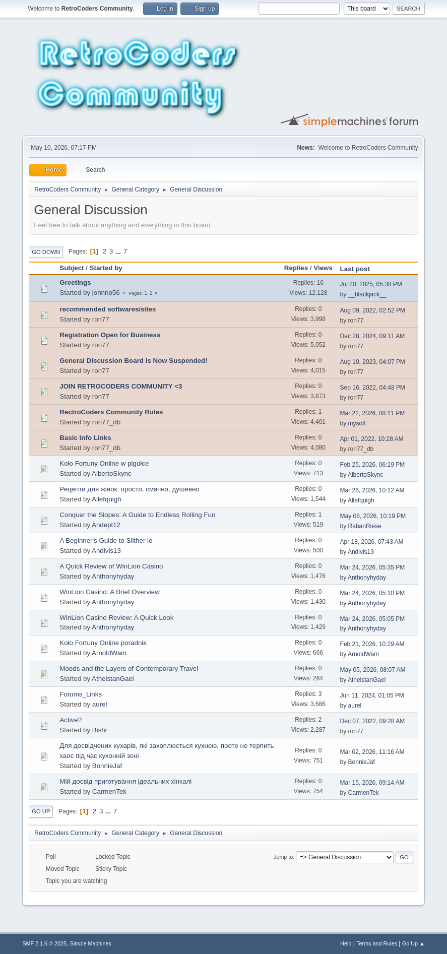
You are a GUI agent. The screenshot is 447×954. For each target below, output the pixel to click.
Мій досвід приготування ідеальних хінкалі (125, 781)
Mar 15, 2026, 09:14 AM (372, 782)
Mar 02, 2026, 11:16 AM (372, 751)
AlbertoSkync (112, 473)
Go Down (46, 252)
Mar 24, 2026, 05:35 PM (372, 567)
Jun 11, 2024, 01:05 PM (372, 695)
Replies (296, 268)
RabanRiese (364, 526)
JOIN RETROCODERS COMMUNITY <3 (120, 386)
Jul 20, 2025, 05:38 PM (371, 284)
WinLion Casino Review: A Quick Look (116, 617)
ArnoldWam (109, 653)
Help (345, 943)
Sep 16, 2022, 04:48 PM (372, 387)
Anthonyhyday (113, 576)
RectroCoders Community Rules (111, 412)
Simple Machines (90, 943)
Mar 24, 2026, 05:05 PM (372, 618)
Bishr (99, 730)
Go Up (41, 811)
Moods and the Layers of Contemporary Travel (128, 668)
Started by (111, 268)
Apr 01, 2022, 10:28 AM (372, 438)
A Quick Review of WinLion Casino (111, 566)
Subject (71, 268)
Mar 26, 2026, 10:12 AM (372, 490)
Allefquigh (106, 499)
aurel (99, 704)
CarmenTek (109, 791)
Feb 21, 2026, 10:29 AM (372, 644)
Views (323, 268)
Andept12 (106, 525)
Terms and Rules (376, 943)
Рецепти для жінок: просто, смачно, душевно (129, 489)
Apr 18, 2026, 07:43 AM (372, 541)
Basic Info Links (85, 437)
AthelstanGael (113, 678)
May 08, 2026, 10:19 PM (373, 516)
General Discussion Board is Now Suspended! (133, 360)
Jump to (283, 857)
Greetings (75, 282)
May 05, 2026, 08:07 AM (373, 669)
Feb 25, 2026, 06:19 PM (372, 464)
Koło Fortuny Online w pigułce (104, 463)
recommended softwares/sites (107, 309)
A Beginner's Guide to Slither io (105, 540)
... (119, 251)
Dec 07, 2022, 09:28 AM (372, 721)
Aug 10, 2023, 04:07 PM (372, 361)
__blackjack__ (367, 294)
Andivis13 (106, 550)
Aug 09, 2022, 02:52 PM (372, 310)
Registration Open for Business (109, 335)
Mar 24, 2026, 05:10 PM (372, 593)
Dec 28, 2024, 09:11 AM (372, 336)
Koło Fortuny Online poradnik (103, 643)
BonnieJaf (107, 766)
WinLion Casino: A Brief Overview (109, 592)
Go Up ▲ (413, 943)
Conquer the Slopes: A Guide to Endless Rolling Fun (137, 515)
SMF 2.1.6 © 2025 (44, 943)
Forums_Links (80, 694)
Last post (355, 269)
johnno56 (106, 292)
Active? (70, 720)
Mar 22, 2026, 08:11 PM (372, 413)
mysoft (357, 423)
